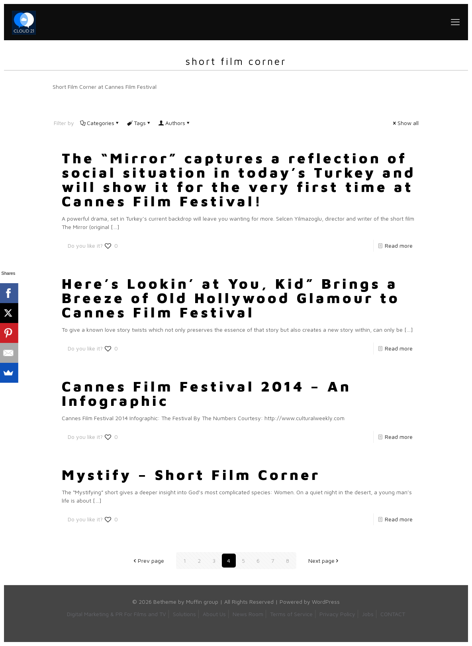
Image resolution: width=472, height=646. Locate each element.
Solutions (184, 614)
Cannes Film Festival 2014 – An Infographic (206, 393)
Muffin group (202, 601)
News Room (248, 614)
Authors (175, 122)
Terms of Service (291, 614)
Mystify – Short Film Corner (191, 474)
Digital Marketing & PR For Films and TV (116, 614)
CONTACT (392, 614)
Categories (100, 122)
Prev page (148, 560)
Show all (405, 122)
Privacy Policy (337, 614)
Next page (324, 560)
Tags (139, 122)
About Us (214, 614)
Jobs (368, 614)
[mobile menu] (455, 22)
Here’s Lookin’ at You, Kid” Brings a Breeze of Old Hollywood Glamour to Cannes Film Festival (231, 298)
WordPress (326, 601)
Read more (399, 245)
